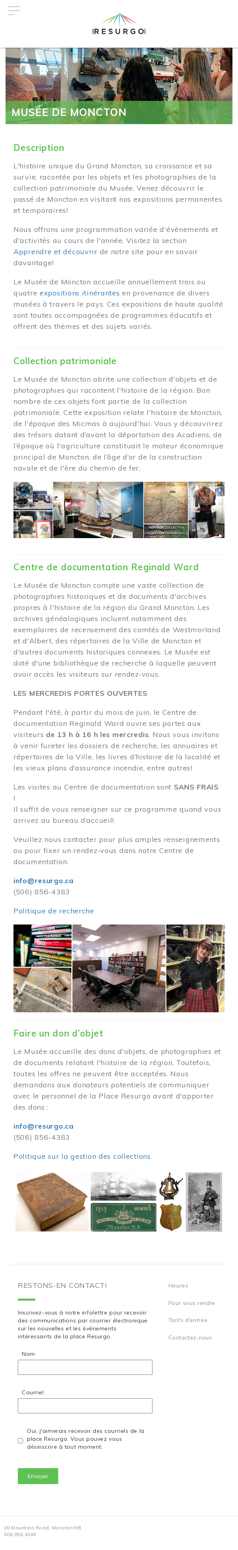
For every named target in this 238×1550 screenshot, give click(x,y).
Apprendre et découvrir (55, 251)
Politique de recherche (53, 910)
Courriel (33, 1392)
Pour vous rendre (191, 1303)
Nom (28, 1353)
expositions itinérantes (80, 292)
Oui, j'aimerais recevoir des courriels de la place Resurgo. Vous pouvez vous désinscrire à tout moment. (86, 1438)
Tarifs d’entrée (188, 1320)
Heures (178, 1285)
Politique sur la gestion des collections (82, 1156)
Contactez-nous (190, 1337)
